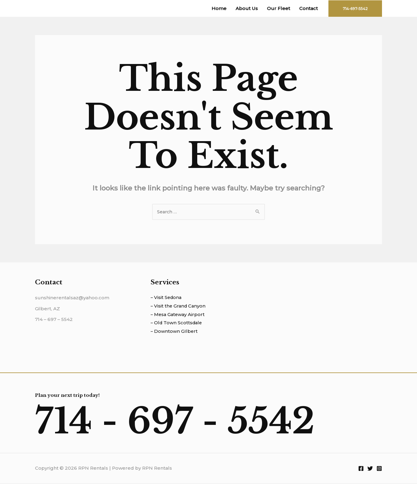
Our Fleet (278, 8)
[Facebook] (361, 469)
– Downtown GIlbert (174, 332)
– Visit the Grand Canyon (179, 306)
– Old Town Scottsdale (177, 323)
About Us (247, 8)
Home (219, 8)
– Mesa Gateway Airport (178, 315)
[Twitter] (370, 469)
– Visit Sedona (167, 298)
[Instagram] (379, 469)
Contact (308, 8)
